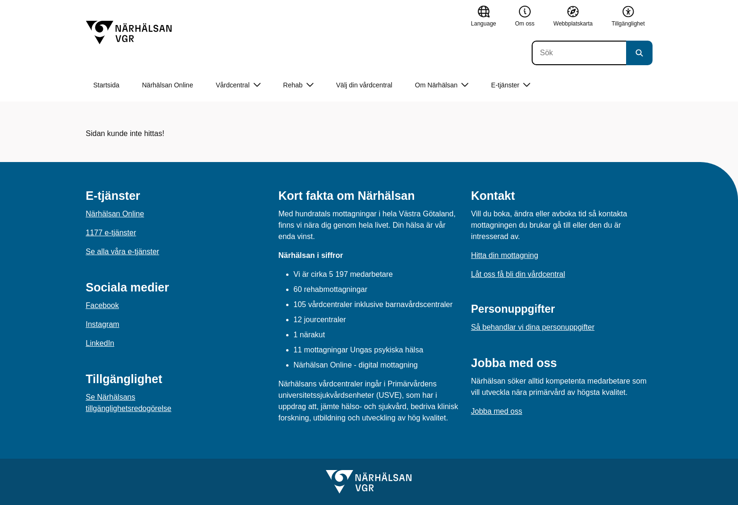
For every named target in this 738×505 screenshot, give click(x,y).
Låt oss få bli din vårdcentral (518, 274)
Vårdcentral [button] (238, 85)
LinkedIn (100, 343)
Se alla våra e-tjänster (123, 252)
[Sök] (579, 53)
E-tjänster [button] (510, 85)
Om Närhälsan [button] (441, 85)
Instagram (102, 324)
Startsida (106, 85)
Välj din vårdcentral (364, 85)
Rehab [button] (298, 85)
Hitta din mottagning (504, 255)
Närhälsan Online (167, 85)
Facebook (102, 305)
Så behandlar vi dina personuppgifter (533, 327)
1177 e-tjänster (111, 233)
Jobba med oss (497, 411)
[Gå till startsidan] (129, 32)
